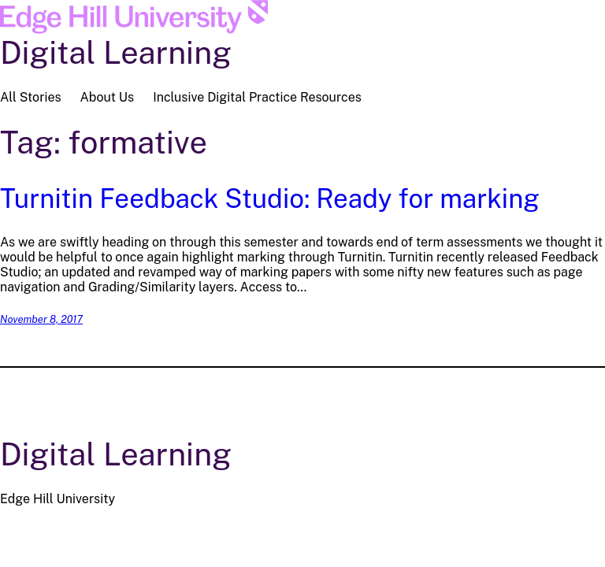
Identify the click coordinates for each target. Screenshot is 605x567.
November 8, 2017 (41, 319)
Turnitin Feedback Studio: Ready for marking (270, 198)
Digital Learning (116, 52)
